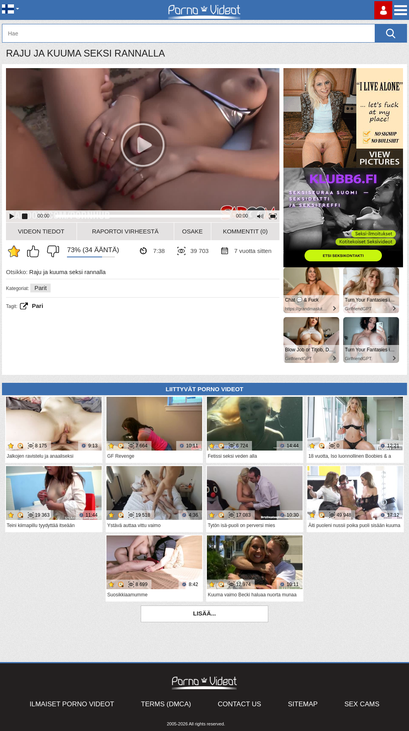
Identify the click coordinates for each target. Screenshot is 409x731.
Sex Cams (362, 704)
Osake (192, 231)
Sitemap (303, 704)
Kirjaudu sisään (383, 10)
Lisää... (204, 613)
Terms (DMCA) (166, 704)
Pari (37, 305)
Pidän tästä (35, 251)
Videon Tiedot (41, 231)
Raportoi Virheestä (125, 231)
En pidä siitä (51, 251)
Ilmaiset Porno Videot (71, 704)
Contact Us (239, 704)
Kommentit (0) (245, 231)
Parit (40, 287)
